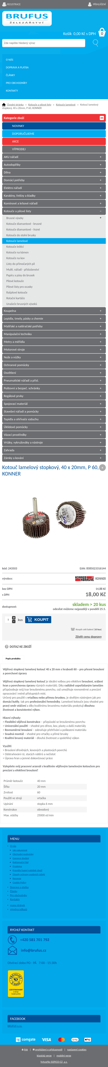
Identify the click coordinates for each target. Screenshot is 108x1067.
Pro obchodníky (16, 83)
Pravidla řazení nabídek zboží (27, 870)
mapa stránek (17, 905)
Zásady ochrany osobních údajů (29, 874)
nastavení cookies (76, 1049)
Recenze (17, 878)
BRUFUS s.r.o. (15, 1026)
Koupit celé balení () (89, 629)
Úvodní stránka (15, 104)
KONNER (90, 578)
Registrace (14, 4)
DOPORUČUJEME (23, 134)
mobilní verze (64, 1055)
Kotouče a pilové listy (39, 104)
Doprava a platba (17, 67)
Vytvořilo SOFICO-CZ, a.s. (54, 1061)
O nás (9, 59)
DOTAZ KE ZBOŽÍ (20, 647)
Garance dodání (21, 858)
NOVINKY (18, 126)
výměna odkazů (18, 909)
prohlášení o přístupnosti (48, 1049)
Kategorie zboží (54, 118)
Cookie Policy (19, 882)
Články (10, 75)
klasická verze (44, 1055)
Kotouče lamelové (66, 104)
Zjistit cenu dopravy (88, 637)
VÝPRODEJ (19, 149)
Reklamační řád (20, 862)
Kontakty (12, 90)
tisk (26, 1049)
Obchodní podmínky (23, 854)
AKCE (15, 141)
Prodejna (17, 866)
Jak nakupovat (20, 850)
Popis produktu (13, 658)
